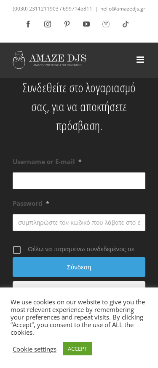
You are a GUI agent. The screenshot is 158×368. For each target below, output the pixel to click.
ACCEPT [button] (77, 348)
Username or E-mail (47, 161)
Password (31, 203)
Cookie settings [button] (34, 349)
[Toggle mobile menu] (141, 59)
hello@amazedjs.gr (122, 8)
